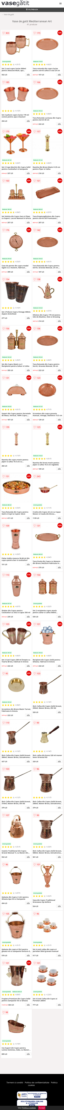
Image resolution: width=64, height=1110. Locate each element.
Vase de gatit (9, 14)
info (28, 74)
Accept (42, 1107)
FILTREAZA (32, 9)
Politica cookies (29, 1107)
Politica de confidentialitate (37, 1082)
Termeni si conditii (15, 1082)
